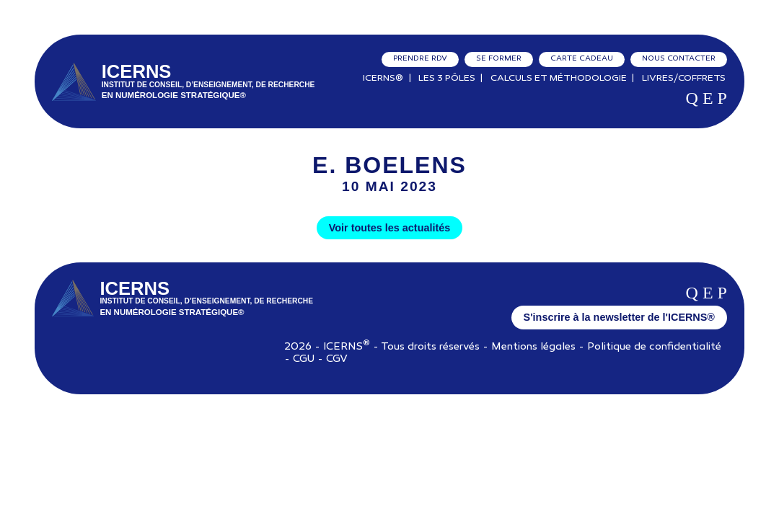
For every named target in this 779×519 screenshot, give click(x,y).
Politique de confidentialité (654, 347)
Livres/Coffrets (684, 78)
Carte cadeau (581, 58)
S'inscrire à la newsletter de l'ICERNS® (619, 317)
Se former (498, 58)
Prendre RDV (420, 58)
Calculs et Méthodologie (558, 78)
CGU (303, 359)
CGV (337, 359)
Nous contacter (679, 58)
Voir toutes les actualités (389, 228)
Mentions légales (533, 347)
